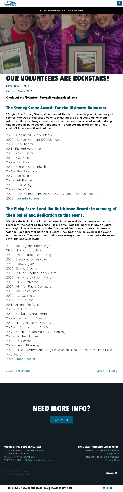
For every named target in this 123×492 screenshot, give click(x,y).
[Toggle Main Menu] (119, 3)
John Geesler (26, 359)
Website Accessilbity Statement (17, 474)
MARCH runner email (73, 10)
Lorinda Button (27, 198)
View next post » (107, 371)
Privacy (7, 472)
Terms (25, 472)
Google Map (112, 460)
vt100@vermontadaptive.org (37, 460)
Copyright (17, 472)
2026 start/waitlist (50, 10)
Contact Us (61, 419)
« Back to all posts (18, 371)
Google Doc (112, 453)
